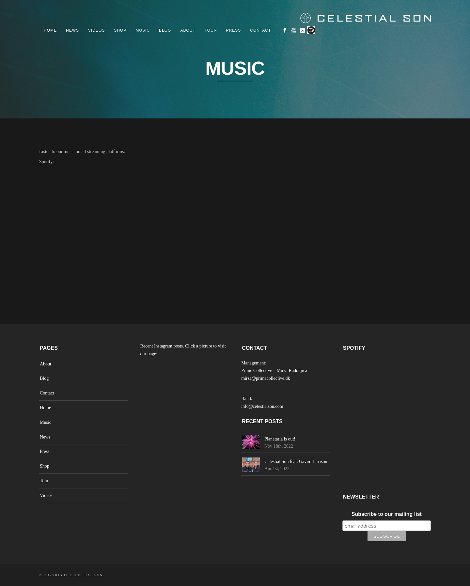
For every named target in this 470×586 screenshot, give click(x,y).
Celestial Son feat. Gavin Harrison (295, 461)
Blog (165, 30)
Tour (211, 30)
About (187, 30)
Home (50, 30)
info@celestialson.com (262, 406)
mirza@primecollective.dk (265, 378)
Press (233, 30)
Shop (120, 30)
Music (142, 30)
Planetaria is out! (279, 439)
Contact (260, 30)
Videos (96, 30)
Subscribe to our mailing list (387, 514)
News (72, 30)
